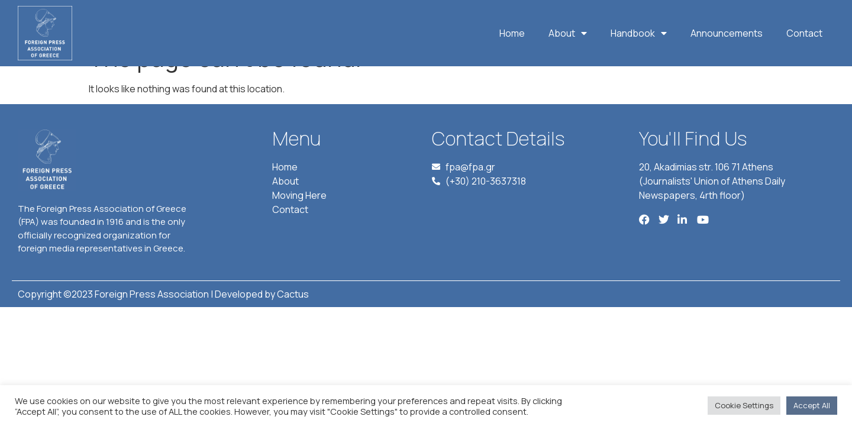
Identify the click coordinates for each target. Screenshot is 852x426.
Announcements (726, 33)
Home (512, 33)
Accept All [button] (811, 405)
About (567, 33)
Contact (804, 33)
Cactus (293, 321)
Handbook (639, 33)
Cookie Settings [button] (744, 405)
